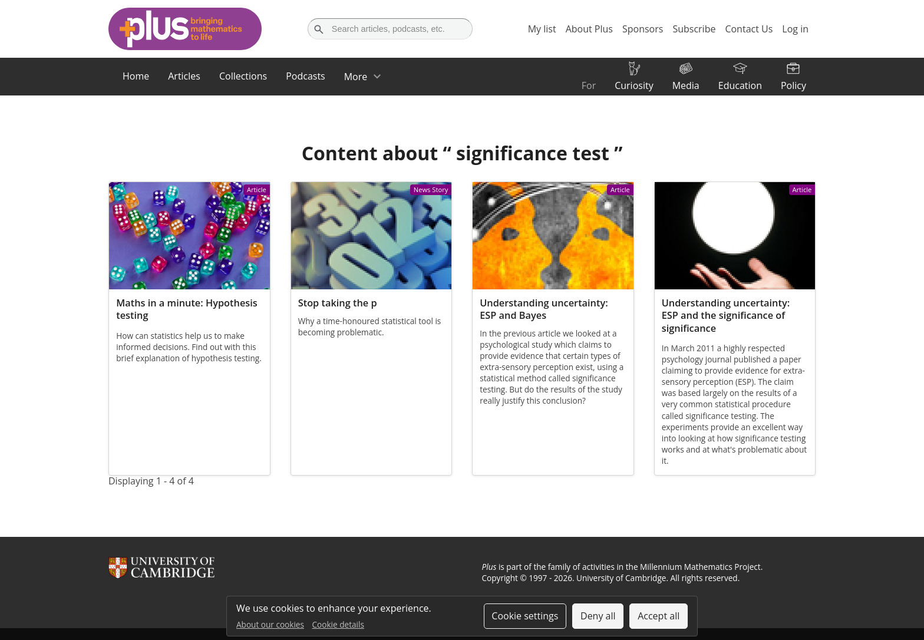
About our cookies (270, 624)
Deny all (598, 615)
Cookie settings (524, 615)
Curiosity (634, 85)
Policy (793, 85)
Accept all (658, 615)
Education (740, 85)
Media (685, 85)
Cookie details (338, 624)
